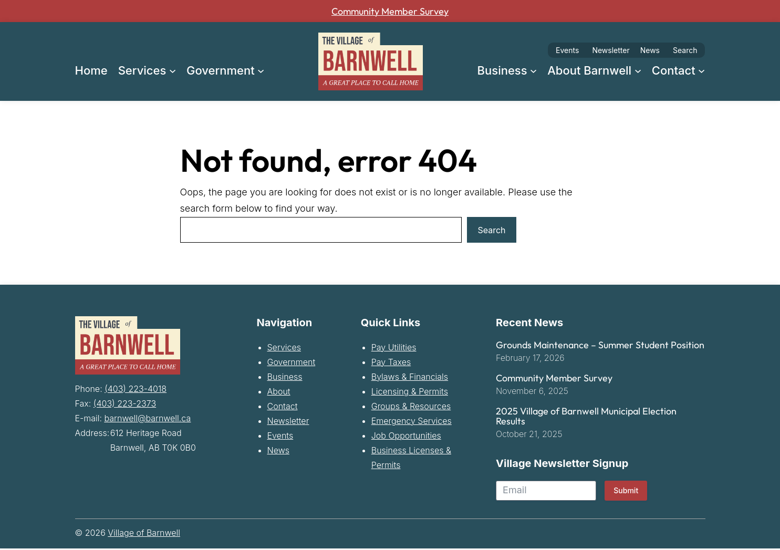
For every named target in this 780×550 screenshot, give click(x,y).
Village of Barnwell (144, 534)
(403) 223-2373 (124, 403)
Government (291, 363)
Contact (282, 407)
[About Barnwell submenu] (638, 70)
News (650, 50)
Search (685, 50)
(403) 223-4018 (136, 388)
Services (284, 349)
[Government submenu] (260, 70)
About (278, 393)
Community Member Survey (390, 11)
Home (91, 70)
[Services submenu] (172, 70)
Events (567, 50)
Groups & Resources (411, 407)
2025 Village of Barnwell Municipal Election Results (586, 418)
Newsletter (610, 50)
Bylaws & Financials (409, 378)
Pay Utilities (394, 349)
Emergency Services (411, 422)
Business (285, 378)
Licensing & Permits (409, 393)
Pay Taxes (391, 363)
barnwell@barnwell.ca (148, 417)
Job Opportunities (406, 437)
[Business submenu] (533, 70)
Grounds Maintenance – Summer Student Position (600, 346)
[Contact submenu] (701, 70)
